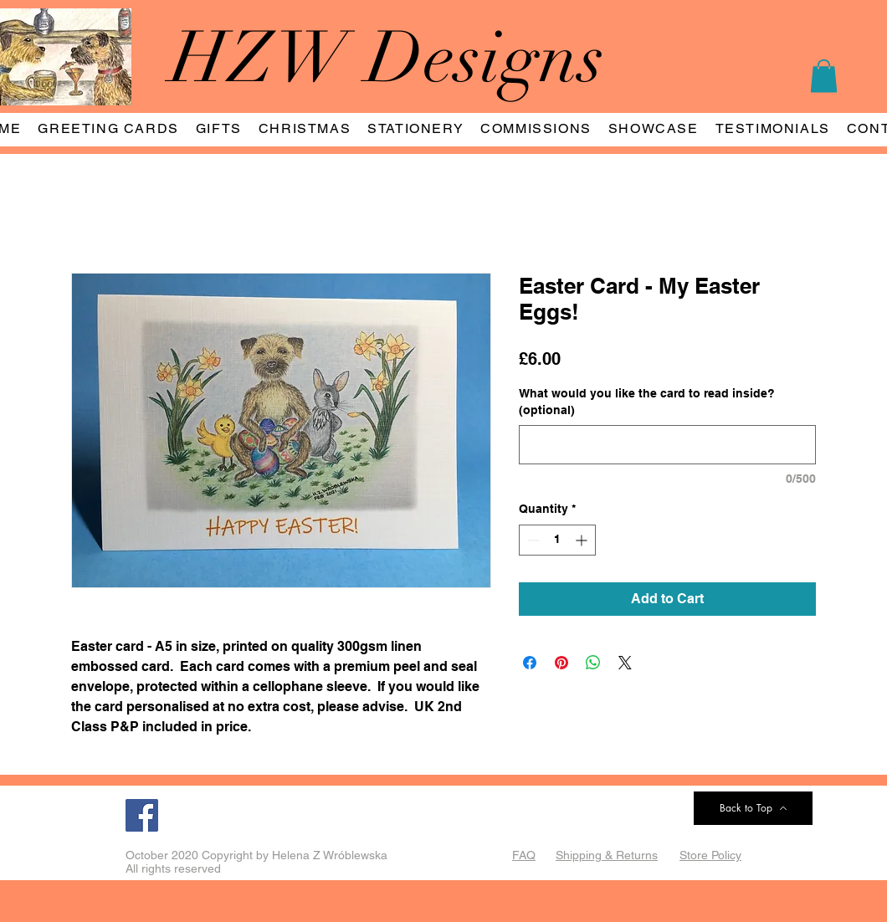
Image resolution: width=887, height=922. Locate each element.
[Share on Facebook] (530, 663)
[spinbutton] (557, 540)
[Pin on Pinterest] (561, 663)
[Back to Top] (753, 808)
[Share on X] (625, 663)
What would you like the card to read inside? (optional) (647, 402)
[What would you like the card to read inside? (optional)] (667, 445)
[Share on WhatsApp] (593, 663)
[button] (824, 75)
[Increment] (582, 540)
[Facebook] (142, 815)
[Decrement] (531, 540)
